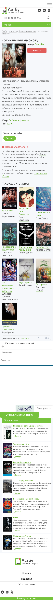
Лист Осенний (26, 252)
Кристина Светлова (7, 254)
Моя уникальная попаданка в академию (8, 286)
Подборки (26, 578)
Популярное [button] (11, 420)
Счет (15, 517)
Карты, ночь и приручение (26, 248)
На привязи (7, 210)
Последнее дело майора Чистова (28, 426)
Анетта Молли (43, 249)
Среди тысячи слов (43, 214)
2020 (9, 123)
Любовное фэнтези (27, 31)
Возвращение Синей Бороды (26, 499)
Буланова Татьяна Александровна (10, 296)
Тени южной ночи (21, 444)
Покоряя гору (42, 246)
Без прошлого (43, 284)
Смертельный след (22, 536)
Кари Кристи (8, 332)
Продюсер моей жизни (8, 328)
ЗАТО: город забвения (23, 480)
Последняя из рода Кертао (9, 248)
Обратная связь (26, 584)
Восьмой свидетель (22, 462)
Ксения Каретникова (8, 215)
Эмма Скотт (42, 218)
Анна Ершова (25, 285)
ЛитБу (4, 31)
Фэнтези (13, 31)
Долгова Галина (40, 288)
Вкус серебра (25, 282)
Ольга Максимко (24, 218)
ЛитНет (42, 154)
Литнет (10, 138)
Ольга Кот (40, 44)
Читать (37, 50)
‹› (17, 436)
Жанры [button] (27, 24)
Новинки (26, 573)
